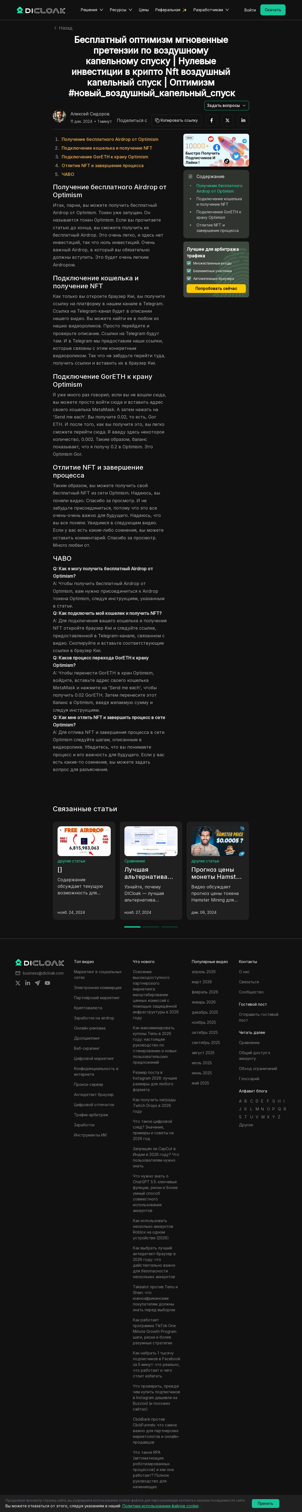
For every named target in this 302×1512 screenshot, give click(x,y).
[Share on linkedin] (27, 983)
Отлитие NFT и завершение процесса (103, 165)
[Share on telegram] (37, 983)
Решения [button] (92, 10)
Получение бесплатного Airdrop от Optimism (110, 139)
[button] (226, 106)
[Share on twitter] (18, 983)
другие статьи (71, 861)
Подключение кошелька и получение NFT (107, 148)
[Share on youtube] (47, 983)
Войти (250, 10)
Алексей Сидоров (90, 114)
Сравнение (134, 861)
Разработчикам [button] (211, 10)
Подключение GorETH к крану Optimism (105, 156)
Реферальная (167, 9)
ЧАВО (68, 174)
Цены (144, 9)
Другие (246, 1125)
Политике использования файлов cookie (160, 1506)
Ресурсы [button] (121, 10)
